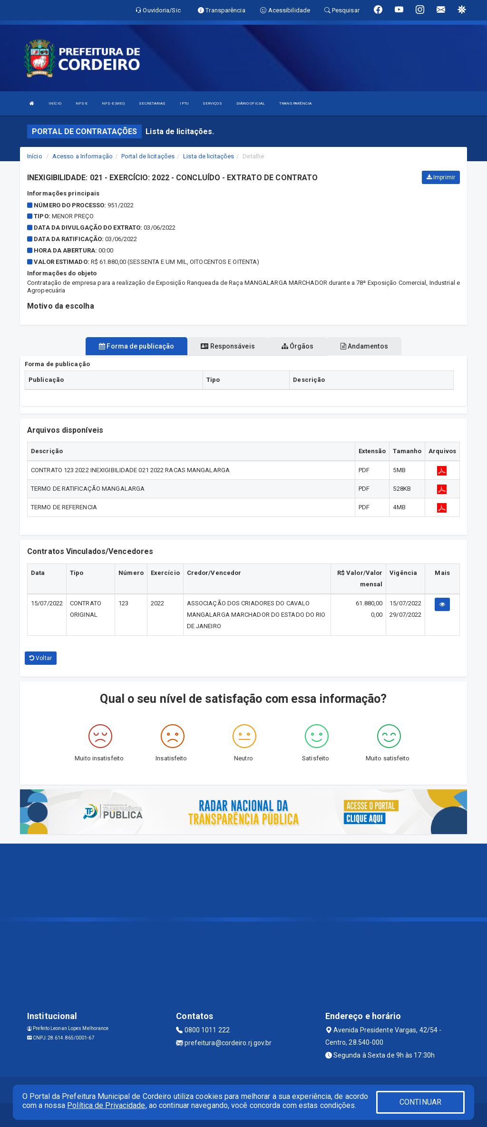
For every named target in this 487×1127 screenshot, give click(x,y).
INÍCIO (55, 103)
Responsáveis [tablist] (227, 346)
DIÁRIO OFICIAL (250, 103)
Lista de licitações (208, 156)
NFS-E (82, 103)
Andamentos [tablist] (364, 346)
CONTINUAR (420, 1102)
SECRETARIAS (152, 103)
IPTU (184, 103)
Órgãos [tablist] (298, 346)
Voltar (40, 658)
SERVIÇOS (212, 103)
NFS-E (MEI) (113, 103)
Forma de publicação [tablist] (136, 346)
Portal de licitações (148, 156)
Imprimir (441, 177)
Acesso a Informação (82, 156)
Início (34, 156)
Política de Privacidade (106, 1105)
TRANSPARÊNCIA (295, 103)
